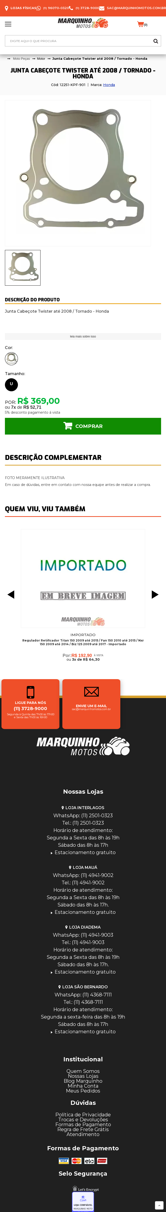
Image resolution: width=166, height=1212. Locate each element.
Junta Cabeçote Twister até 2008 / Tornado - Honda (99, 58)
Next (156, 594)
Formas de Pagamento (83, 1124)
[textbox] (83, 40)
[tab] (23, 268)
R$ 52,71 (32, 407)
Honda (109, 85)
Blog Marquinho (83, 1081)
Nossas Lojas (83, 1076)
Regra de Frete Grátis (83, 1129)
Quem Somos (83, 1071)
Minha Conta (83, 1085)
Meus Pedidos (83, 1090)
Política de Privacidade (83, 1114)
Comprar (89, 426)
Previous (9, 594)
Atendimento (83, 1134)
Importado (83, 635)
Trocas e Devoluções (83, 1119)
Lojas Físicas (23, 8)
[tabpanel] (83, 173)
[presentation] (23, 268)
